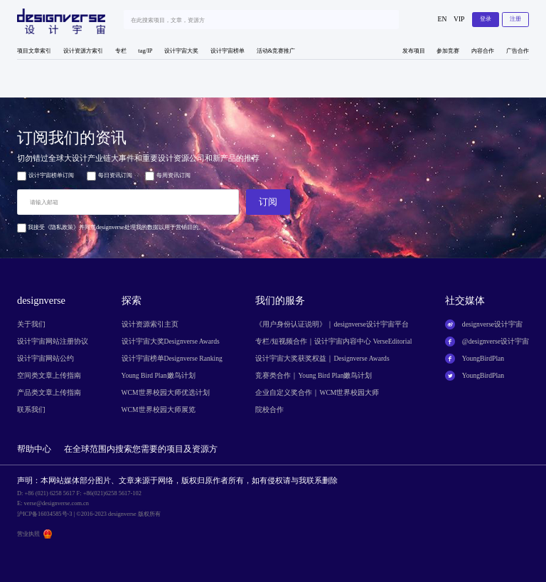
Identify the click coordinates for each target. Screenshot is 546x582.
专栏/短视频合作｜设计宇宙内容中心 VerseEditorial (333, 341)
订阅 (268, 201)
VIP (459, 19)
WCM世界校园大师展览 (159, 409)
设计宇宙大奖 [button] (181, 51)
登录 (485, 19)
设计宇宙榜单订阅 (45, 176)
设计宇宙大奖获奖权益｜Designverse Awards (322, 358)
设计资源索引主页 (150, 324)
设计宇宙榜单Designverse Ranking (172, 358)
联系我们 (31, 409)
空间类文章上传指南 (49, 375)
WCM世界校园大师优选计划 (166, 392)
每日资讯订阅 (109, 176)
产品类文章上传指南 (49, 392)
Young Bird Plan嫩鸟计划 (159, 375)
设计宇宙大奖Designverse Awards (171, 341)
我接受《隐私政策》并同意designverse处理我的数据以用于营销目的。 (110, 227)
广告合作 (517, 51)
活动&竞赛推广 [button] (276, 51)
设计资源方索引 (83, 51)
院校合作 (269, 409)
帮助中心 (34, 449)
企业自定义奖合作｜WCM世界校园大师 (317, 392)
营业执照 (28, 534)
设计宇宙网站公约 (45, 358)
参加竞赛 (448, 51)
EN (442, 19)
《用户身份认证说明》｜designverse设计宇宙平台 (331, 324)
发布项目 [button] (413, 51)
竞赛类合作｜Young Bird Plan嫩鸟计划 (313, 375)
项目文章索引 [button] (34, 51)
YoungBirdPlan (483, 358)
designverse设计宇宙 (492, 324)
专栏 (121, 51)
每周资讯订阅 (168, 176)
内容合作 (482, 51)
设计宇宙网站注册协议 (52, 341)
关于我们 (31, 324)
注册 (515, 19)
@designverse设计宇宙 (495, 341)
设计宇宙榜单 (227, 51)
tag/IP (145, 51)
